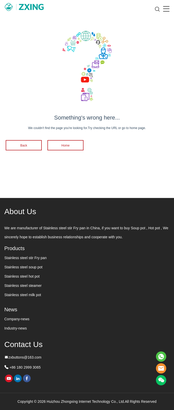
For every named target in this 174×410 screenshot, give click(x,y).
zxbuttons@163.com (25, 357)
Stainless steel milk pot (22, 295)
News (10, 309)
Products (14, 248)
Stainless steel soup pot (23, 267)
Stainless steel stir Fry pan (25, 258)
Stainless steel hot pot (22, 276)
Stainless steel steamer (23, 286)
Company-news (16, 319)
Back (23, 145)
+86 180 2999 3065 (25, 367)
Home (65, 145)
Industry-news (15, 328)
